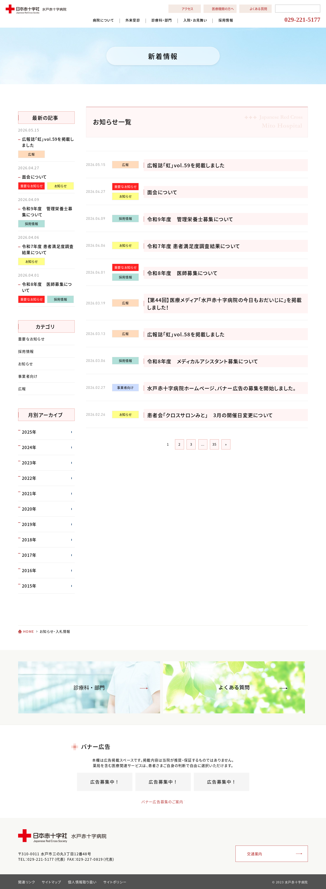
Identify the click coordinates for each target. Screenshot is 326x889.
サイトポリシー (115, 881)
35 (214, 444)
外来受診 (132, 20)
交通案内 (254, 853)
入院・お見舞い (195, 20)
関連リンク (26, 881)
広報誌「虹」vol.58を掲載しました (186, 334)
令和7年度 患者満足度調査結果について (193, 246)
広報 (125, 164)
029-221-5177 (302, 19)
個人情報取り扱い (82, 881)
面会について (162, 192)
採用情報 (225, 20)
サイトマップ (51, 881)
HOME (28, 631)
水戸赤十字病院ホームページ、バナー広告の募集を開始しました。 (221, 388)
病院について (103, 20)
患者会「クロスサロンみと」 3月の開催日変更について (210, 415)
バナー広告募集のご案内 (159, 801)
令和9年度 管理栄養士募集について (190, 219)
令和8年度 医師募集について (182, 273)
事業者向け (125, 387)
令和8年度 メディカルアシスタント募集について (202, 361)
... (203, 444)
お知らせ (125, 196)
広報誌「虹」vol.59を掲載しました (186, 165)
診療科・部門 (161, 20)
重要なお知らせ (125, 186)
